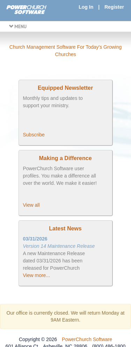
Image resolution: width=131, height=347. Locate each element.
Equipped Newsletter (65, 88)
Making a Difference (65, 158)
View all (31, 205)
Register (114, 7)
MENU (18, 26)
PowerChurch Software (87, 339)
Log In (86, 7)
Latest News (65, 228)
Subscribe (34, 134)
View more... (36, 275)
